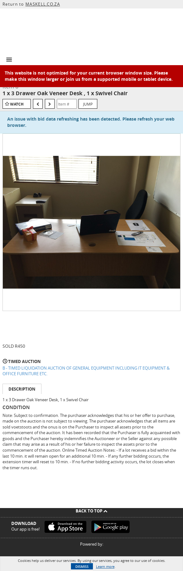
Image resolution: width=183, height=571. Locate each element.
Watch (17, 104)
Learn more (105, 566)
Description (21, 389)
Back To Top (91, 511)
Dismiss (82, 566)
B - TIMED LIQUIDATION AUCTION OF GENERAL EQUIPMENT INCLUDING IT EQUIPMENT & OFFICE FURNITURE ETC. (86, 371)
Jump (88, 103)
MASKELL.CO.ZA (42, 4)
